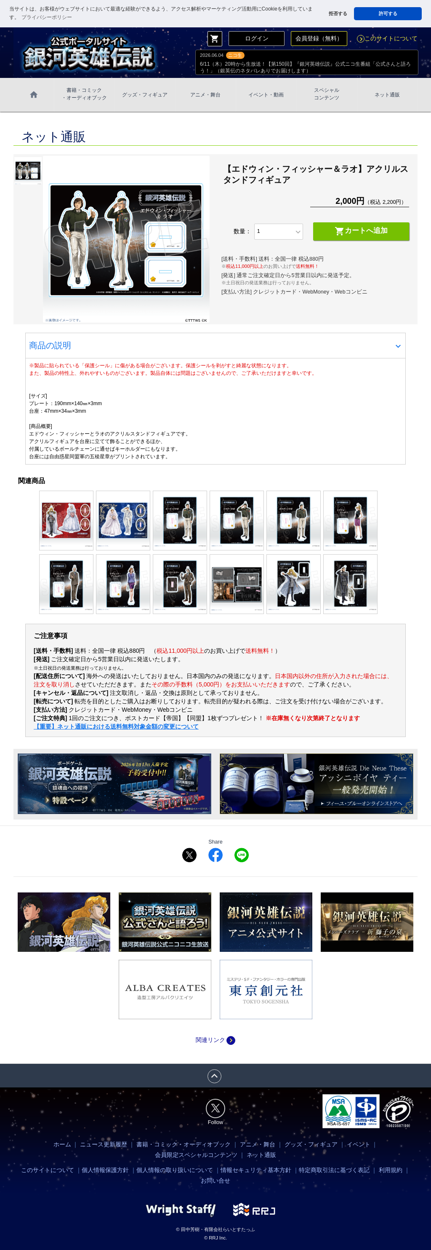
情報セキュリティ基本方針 (256, 1170)
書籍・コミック (84, 94)
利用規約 (390, 1170)
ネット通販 (387, 95)
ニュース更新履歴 (103, 1144)
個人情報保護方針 (105, 1170)
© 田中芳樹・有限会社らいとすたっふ (215, 1229)
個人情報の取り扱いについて (174, 1170)
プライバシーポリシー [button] (46, 17)
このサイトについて (387, 38)
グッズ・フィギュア (145, 95)
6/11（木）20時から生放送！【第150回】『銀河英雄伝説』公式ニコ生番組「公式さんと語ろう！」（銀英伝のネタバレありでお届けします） (305, 67)
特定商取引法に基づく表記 (334, 1170)
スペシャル (326, 94)
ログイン (257, 38)
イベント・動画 (266, 95)
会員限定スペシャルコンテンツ (196, 1154)
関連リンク (215, 1039)
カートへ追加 (361, 231)
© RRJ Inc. (215, 1237)
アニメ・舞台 (205, 95)
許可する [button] (388, 13)
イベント (358, 1144)
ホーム (62, 1144)
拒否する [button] (338, 13)
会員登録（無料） (319, 38)
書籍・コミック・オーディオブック (183, 1144)
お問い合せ (215, 1180)
